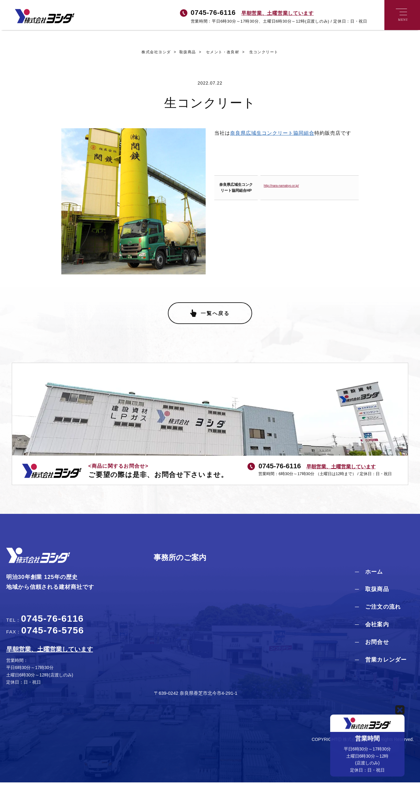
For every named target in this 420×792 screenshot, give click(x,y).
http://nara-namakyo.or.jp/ (281, 186)
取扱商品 (183, 52)
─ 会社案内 (372, 634)
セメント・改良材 (218, 52)
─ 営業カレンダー (381, 669)
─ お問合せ (372, 652)
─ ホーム (369, 581)
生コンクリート (259, 52)
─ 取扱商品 (372, 599)
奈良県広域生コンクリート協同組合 (272, 133)
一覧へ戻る (215, 322)
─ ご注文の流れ (378, 616)
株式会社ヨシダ (155, 52)
